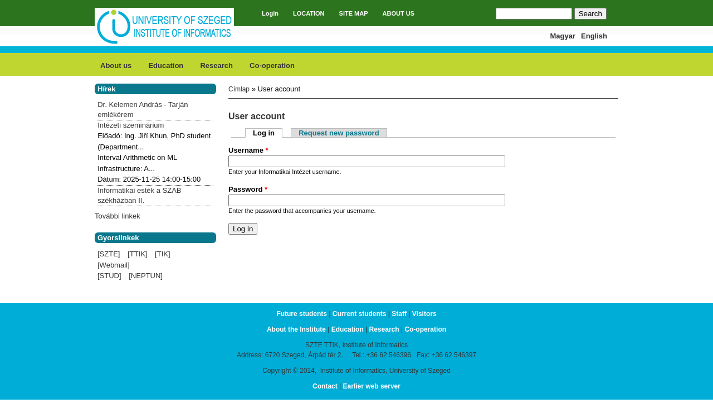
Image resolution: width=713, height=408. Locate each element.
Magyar (563, 36)
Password (247, 189)
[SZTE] (108, 254)
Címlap (239, 89)
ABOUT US (398, 13)
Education (165, 65)
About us (115, 65)
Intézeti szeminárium (130, 125)
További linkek (117, 216)
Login (270, 13)
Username (248, 150)
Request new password (339, 133)
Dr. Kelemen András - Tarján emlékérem (142, 109)
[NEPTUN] (146, 275)
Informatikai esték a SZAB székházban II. (139, 195)
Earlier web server (372, 386)
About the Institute (296, 329)
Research (216, 65)
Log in (267, 133)
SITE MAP (353, 13)
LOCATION (309, 13)
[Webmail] (113, 265)
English (594, 36)
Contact (325, 386)
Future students (301, 314)
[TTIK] (137, 254)
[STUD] (109, 275)
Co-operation (272, 65)
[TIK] (162, 254)
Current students (360, 314)
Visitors (424, 314)
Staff (399, 314)
